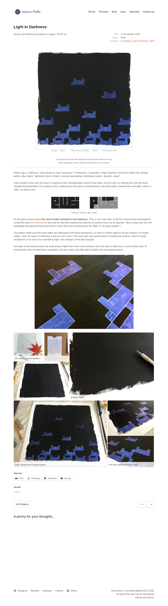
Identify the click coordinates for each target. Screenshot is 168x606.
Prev (145, 504)
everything (126, 41)
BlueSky (35, 591)
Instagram (23, 591)
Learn (123, 12)
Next (153, 504)
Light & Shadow (140, 41)
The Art (91, 12)
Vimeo (74, 591)
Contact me (148, 12)
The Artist (103, 12)
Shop (114, 12)
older (151, 41)
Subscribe (134, 12)
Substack (47, 591)
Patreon (59, 591)
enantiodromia (37, 222)
